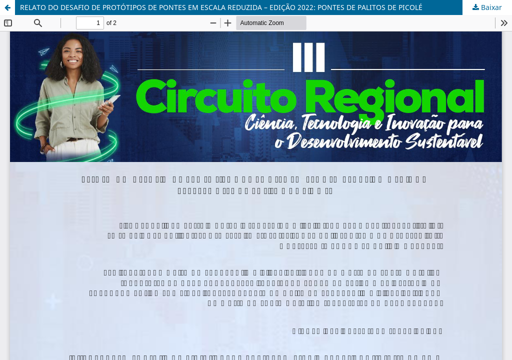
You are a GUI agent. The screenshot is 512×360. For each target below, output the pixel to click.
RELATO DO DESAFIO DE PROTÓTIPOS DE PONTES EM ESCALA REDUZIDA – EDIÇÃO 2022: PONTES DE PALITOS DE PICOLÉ (221, 7)
